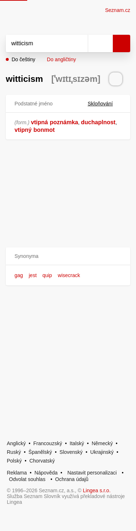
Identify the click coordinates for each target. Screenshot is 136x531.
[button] (68, 256)
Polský (14, 461)
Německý (102, 443)
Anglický (16, 443)
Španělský (40, 452)
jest (33, 275)
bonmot (44, 130)
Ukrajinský (102, 452)
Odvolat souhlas (27, 479)
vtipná (39, 122)
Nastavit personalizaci (92, 473)
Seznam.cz (117, 10)
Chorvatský (42, 461)
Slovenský (71, 452)
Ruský (14, 452)
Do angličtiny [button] (61, 59)
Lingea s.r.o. (97, 490)
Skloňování (104, 103)
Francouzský (47, 443)
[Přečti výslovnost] (115, 79)
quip (47, 275)
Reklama (17, 473)
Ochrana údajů (71, 479)
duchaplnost (98, 122)
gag (19, 275)
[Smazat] (80, 43)
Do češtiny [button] (23, 59)
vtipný (23, 130)
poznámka (64, 122)
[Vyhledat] (39, 43)
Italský (77, 443)
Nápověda (46, 473)
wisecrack (69, 275)
